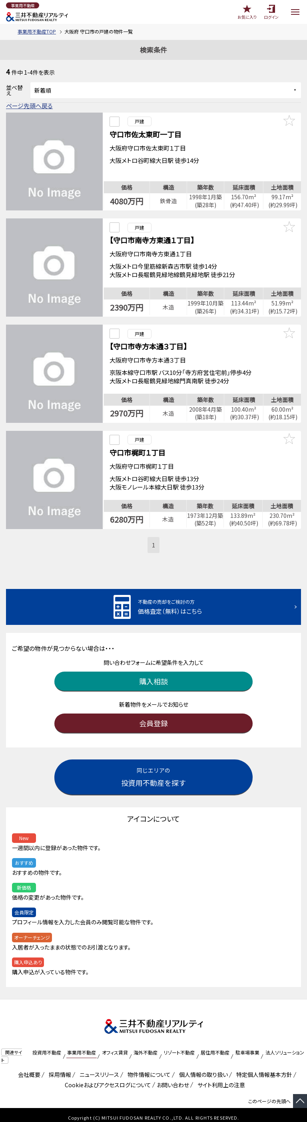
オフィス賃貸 (115, 1046)
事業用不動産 (81, 1046)
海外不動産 (145, 1046)
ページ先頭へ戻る (29, 105)
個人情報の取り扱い (202, 1068)
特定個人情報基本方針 (262, 1068)
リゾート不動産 (179, 1046)
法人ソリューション (284, 1046)
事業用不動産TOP (37, 31)
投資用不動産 (46, 1046)
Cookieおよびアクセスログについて (106, 1079)
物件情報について (148, 1068)
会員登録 (153, 717)
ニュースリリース (98, 1068)
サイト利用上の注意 (220, 1079)
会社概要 (27, 1068)
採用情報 (58, 1068)
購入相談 (153, 675)
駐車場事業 (247, 1046)
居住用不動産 (215, 1046)
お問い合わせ (173, 1079)
